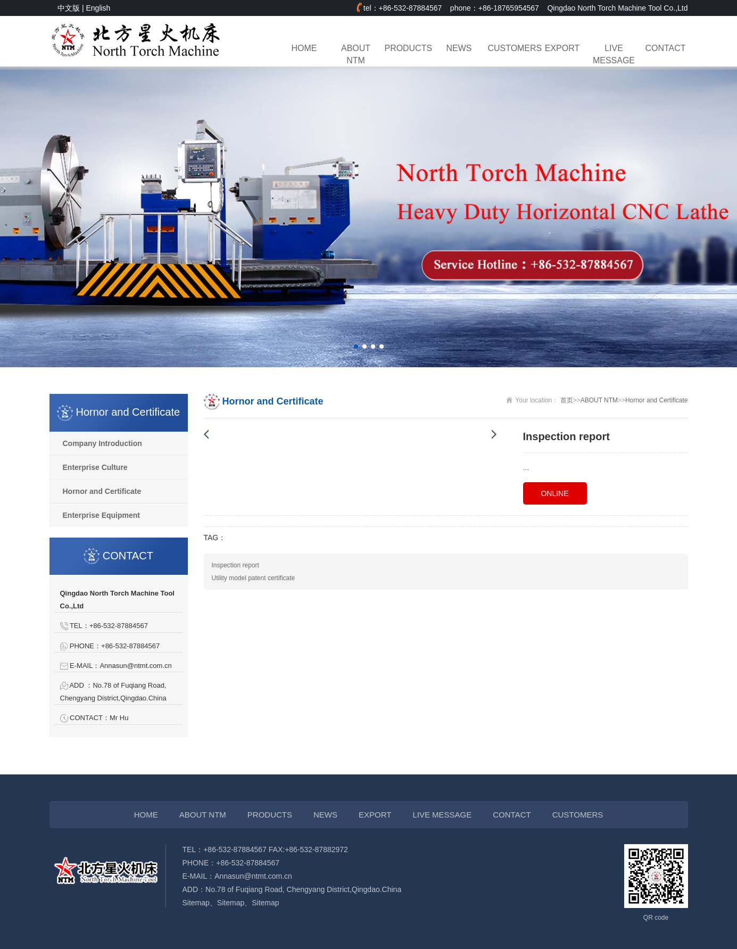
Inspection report (235, 565)
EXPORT (562, 48)
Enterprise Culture (95, 467)
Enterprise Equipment (101, 515)
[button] (356, 346)
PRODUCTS (407, 48)
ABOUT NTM (355, 54)
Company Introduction (102, 443)
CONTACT (665, 48)
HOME (304, 48)
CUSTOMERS (511, 48)
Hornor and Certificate (102, 491)
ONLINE (554, 493)
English (98, 8)
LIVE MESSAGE (614, 54)
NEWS (459, 48)
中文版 (68, 8)
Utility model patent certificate (253, 578)
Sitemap (196, 902)
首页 (566, 400)
